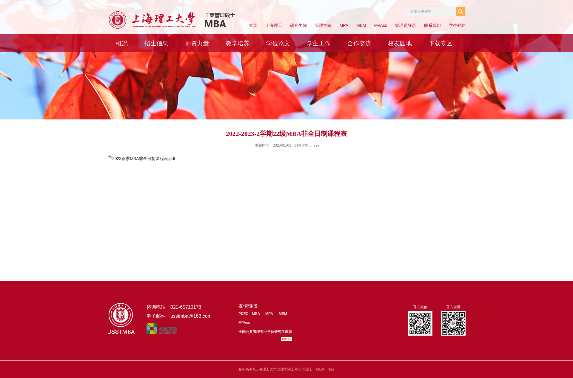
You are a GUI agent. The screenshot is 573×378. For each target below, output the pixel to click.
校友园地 (400, 43)
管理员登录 (405, 25)
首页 (253, 25)
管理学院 (323, 25)
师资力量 (197, 43)
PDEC (243, 314)
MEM (361, 25)
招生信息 (156, 43)
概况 (122, 43)
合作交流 (359, 43)
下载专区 (440, 43)
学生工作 (319, 43)
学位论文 (278, 43)
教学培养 (237, 43)
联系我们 (432, 25)
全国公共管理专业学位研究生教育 (265, 332)
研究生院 (298, 25)
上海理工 (273, 25)
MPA (344, 25)
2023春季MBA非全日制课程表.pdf (143, 158)
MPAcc (380, 25)
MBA (256, 314)
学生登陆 (457, 25)
